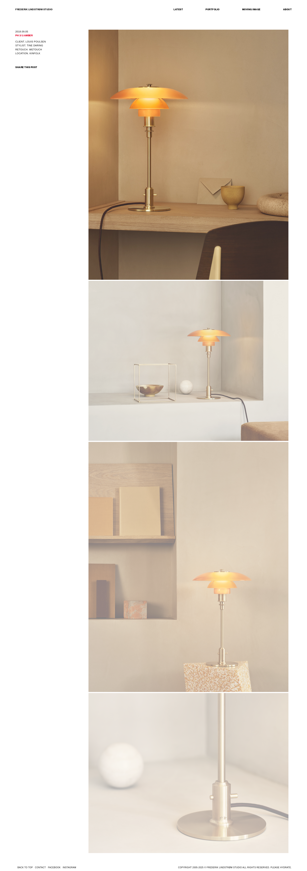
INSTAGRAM (69, 867)
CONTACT (40, 867)
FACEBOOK (54, 867)
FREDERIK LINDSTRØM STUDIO (34, 9)
